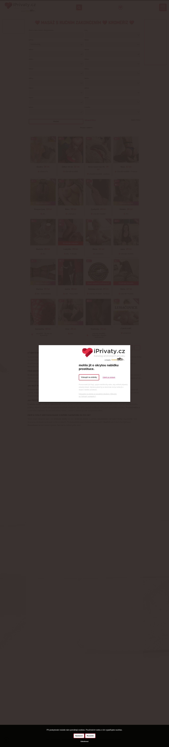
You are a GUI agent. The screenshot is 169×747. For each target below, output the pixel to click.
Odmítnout (84, 741)
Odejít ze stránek (109, 377)
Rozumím (90, 736)
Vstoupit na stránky (89, 377)
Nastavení (79, 736)
